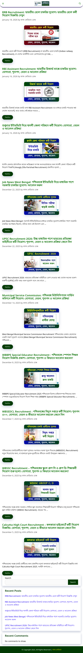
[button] (80, 3)
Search (8, 578)
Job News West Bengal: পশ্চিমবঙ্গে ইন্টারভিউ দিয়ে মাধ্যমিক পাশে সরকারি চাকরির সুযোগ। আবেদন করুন (38, 183)
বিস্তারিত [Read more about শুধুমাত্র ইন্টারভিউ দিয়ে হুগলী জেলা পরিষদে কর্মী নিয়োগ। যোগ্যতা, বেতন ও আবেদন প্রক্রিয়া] (7, 174)
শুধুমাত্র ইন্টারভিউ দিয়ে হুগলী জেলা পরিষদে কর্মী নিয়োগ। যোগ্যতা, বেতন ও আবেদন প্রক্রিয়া (40, 127)
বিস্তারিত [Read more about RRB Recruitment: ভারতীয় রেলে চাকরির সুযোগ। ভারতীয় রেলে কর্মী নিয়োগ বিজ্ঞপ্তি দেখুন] (7, 61)
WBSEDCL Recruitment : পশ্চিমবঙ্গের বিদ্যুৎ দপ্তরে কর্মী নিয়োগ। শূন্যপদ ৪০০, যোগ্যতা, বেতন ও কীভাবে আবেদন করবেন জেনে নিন (40, 413)
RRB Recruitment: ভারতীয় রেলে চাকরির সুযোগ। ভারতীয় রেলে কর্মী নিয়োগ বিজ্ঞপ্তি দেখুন (39, 13)
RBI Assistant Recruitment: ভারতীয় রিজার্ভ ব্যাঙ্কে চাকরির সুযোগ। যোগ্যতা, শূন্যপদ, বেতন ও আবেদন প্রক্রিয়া (39, 70)
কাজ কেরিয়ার (56, 650)
